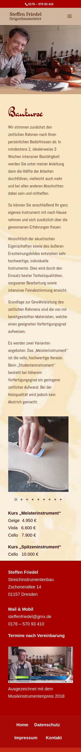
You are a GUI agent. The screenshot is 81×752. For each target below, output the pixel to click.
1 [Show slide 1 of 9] (15, 500)
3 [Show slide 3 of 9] (27, 500)
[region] (38, 462)
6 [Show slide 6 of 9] (43, 500)
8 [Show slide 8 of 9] (55, 500)
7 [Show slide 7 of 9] (49, 500)
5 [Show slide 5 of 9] (38, 500)
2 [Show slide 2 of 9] (21, 500)
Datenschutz (47, 724)
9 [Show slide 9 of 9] (60, 500)
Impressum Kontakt (38, 737)
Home (22, 724)
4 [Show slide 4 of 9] (32, 500)
